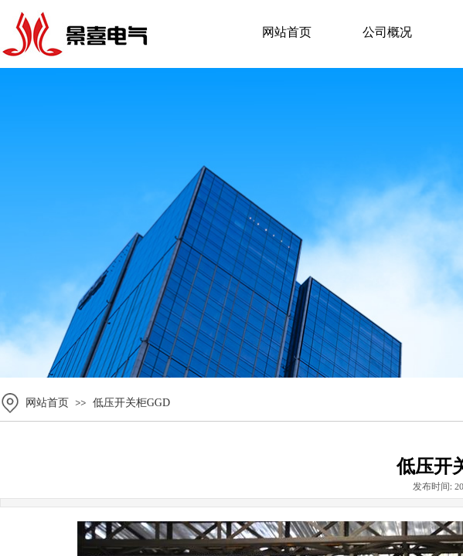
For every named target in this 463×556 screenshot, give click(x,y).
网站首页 (287, 32)
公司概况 (387, 32)
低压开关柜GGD (131, 403)
